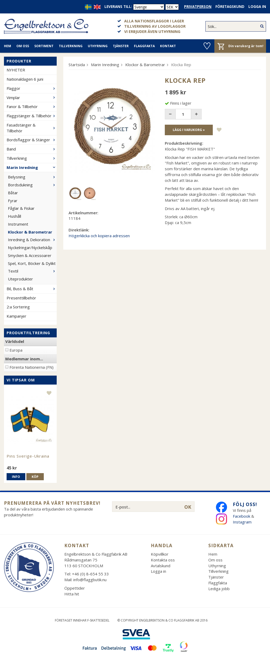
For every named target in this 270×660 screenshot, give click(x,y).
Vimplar (32, 97)
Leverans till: (118, 6)
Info (16, 476)
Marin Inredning (32, 167)
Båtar (13, 192)
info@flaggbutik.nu (90, 579)
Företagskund (229, 6)
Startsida (77, 64)
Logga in (257, 6)
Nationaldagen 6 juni (25, 79)
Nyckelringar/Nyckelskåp (30, 247)
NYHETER (16, 69)
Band (32, 149)
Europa (15, 350)
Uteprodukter (20, 279)
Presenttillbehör (21, 297)
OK (187, 507)
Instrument (18, 224)
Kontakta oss (163, 559)
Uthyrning (98, 46)
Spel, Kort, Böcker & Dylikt (32, 263)
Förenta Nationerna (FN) (31, 367)
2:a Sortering (18, 306)
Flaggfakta (144, 46)
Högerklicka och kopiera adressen (99, 235)
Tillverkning (71, 46)
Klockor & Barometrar (30, 232)
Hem (7, 46)
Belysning (32, 176)
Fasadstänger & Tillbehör (32, 127)
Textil (32, 271)
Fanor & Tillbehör (32, 106)
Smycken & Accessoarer (29, 255)
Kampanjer (16, 316)
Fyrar (12, 200)
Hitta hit (71, 593)
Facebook (241, 516)
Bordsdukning (32, 184)
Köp (35, 476)
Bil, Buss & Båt (32, 288)
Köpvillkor (159, 554)
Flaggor (32, 88)
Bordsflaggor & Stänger (32, 139)
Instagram (243, 522)
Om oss (22, 46)
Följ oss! (245, 504)
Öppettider (74, 588)
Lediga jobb (219, 588)
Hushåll (14, 216)
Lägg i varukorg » (189, 130)
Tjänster (121, 46)
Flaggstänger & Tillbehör (32, 115)
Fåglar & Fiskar (21, 208)
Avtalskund (160, 565)
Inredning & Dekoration (32, 239)
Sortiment (44, 46)
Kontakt (168, 46)
